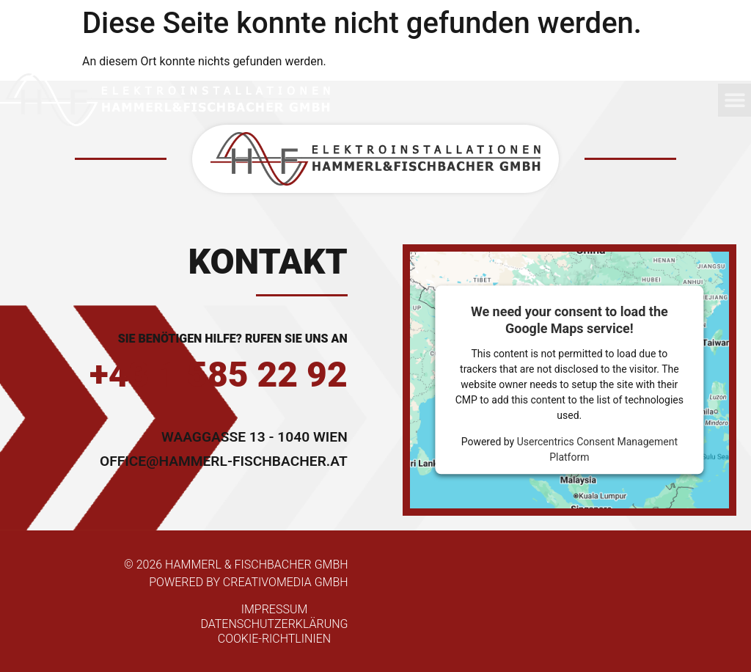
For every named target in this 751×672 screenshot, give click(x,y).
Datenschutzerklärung (274, 624)
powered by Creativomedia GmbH (248, 582)
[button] (734, 100)
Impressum (274, 609)
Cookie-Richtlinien (274, 639)
